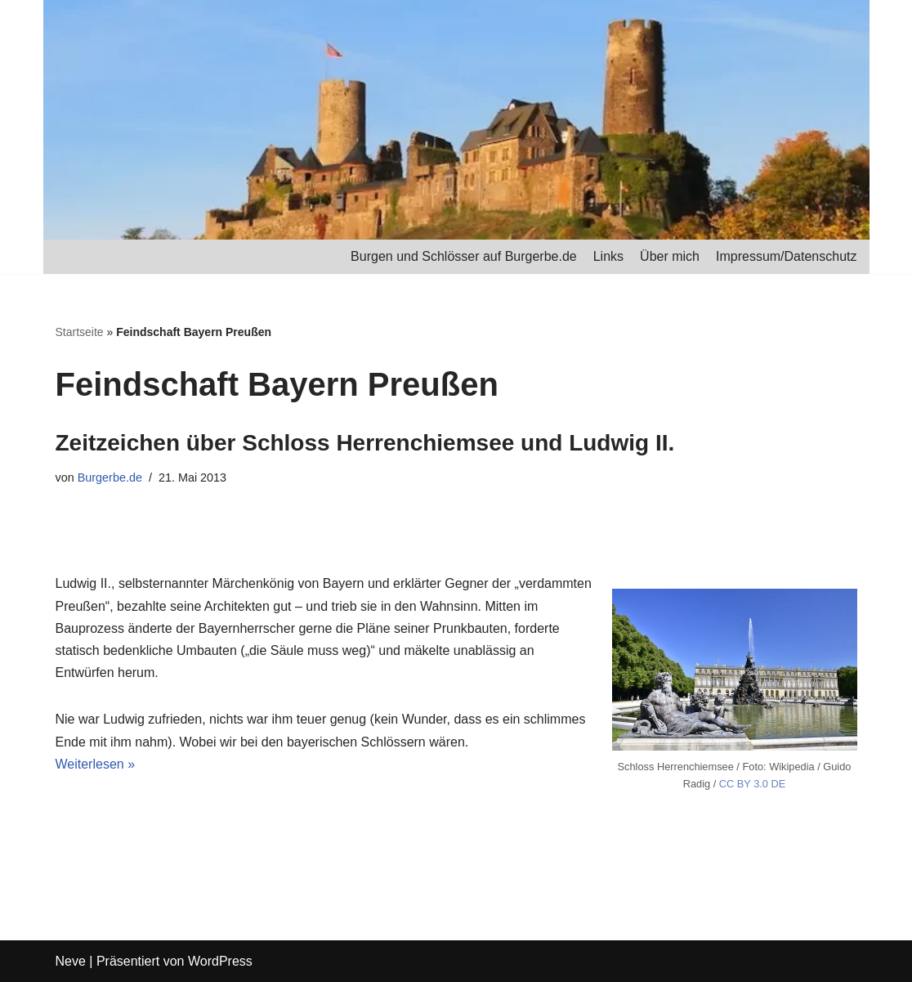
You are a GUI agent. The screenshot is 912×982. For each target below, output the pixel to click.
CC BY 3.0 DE (752, 784)
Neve (71, 961)
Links (608, 256)
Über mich (670, 256)
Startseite (80, 332)
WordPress (220, 961)
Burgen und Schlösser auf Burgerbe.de (464, 256)
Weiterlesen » (96, 764)
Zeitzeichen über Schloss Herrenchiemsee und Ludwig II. (365, 442)
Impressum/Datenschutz (786, 256)
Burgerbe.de (110, 477)
